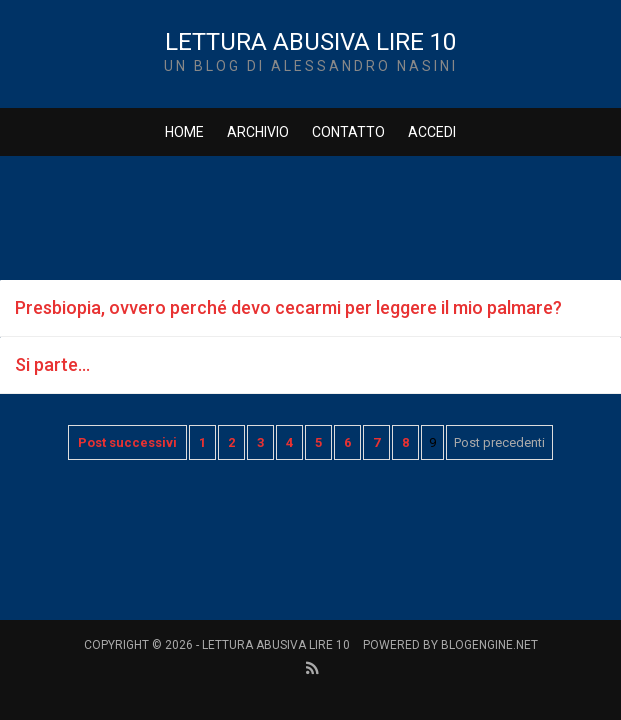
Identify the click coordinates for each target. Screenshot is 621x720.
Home (184, 132)
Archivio (258, 132)
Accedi (432, 132)
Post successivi (127, 442)
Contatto (348, 132)
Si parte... (52, 364)
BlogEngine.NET (489, 645)
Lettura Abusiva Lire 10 (310, 42)
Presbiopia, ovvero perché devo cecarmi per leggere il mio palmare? (288, 307)
